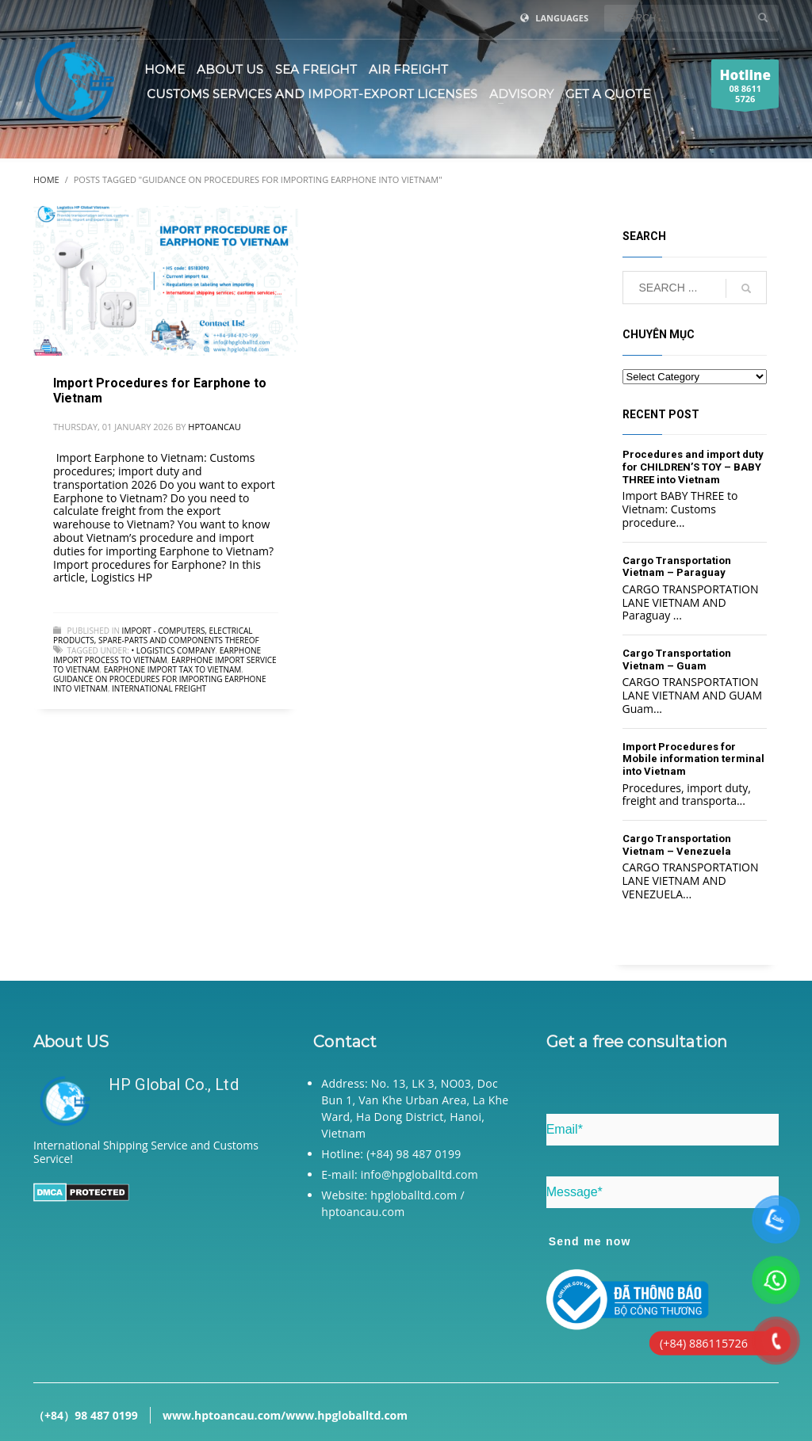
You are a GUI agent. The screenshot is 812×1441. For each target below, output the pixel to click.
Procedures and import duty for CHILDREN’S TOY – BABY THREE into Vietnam (693, 466)
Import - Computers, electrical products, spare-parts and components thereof (156, 635)
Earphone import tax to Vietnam (173, 669)
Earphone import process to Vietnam (157, 655)
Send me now (590, 1241)
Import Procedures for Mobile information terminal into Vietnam (693, 759)
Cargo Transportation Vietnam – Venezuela (676, 845)
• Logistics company (173, 650)
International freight (159, 688)
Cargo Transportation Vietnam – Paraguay (676, 567)
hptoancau (214, 427)
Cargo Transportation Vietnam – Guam (676, 659)
